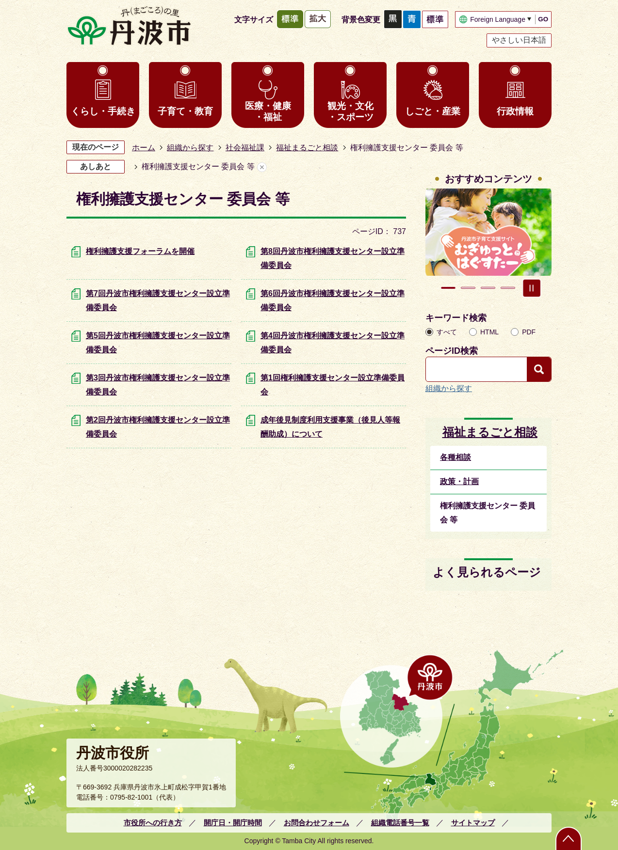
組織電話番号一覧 (400, 823)
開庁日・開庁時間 (233, 823)
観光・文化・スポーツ (350, 111)
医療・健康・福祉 (268, 111)
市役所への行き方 (153, 823)
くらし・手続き (103, 111)
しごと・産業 (432, 111)
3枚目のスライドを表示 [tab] (488, 287)
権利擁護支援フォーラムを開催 (140, 251)
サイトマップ (473, 823)
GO (543, 19)
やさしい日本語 (519, 40)
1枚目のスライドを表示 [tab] (448, 287)
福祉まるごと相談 (307, 147)
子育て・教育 (185, 111)
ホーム (143, 147)
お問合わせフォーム (316, 823)
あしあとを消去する (262, 167)
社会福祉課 (245, 147)
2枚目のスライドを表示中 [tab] (468, 287)
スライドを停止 (531, 288)
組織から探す (190, 147)
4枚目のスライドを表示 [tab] (508, 287)
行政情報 (515, 111)
